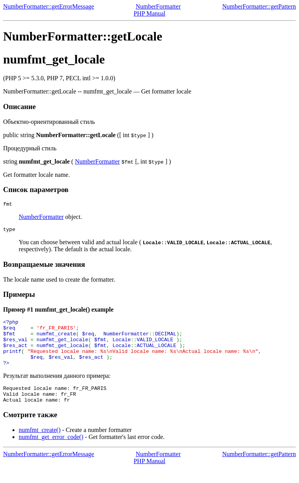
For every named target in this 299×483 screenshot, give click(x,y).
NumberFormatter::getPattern (259, 6)
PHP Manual (149, 13)
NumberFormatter (158, 6)
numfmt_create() (40, 445)
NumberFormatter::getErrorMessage (48, 6)
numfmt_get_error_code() (51, 452)
